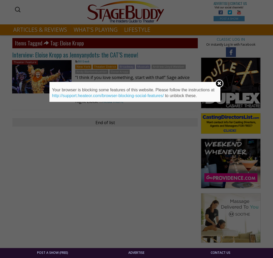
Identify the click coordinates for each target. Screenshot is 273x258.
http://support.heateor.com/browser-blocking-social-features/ (108, 95)
